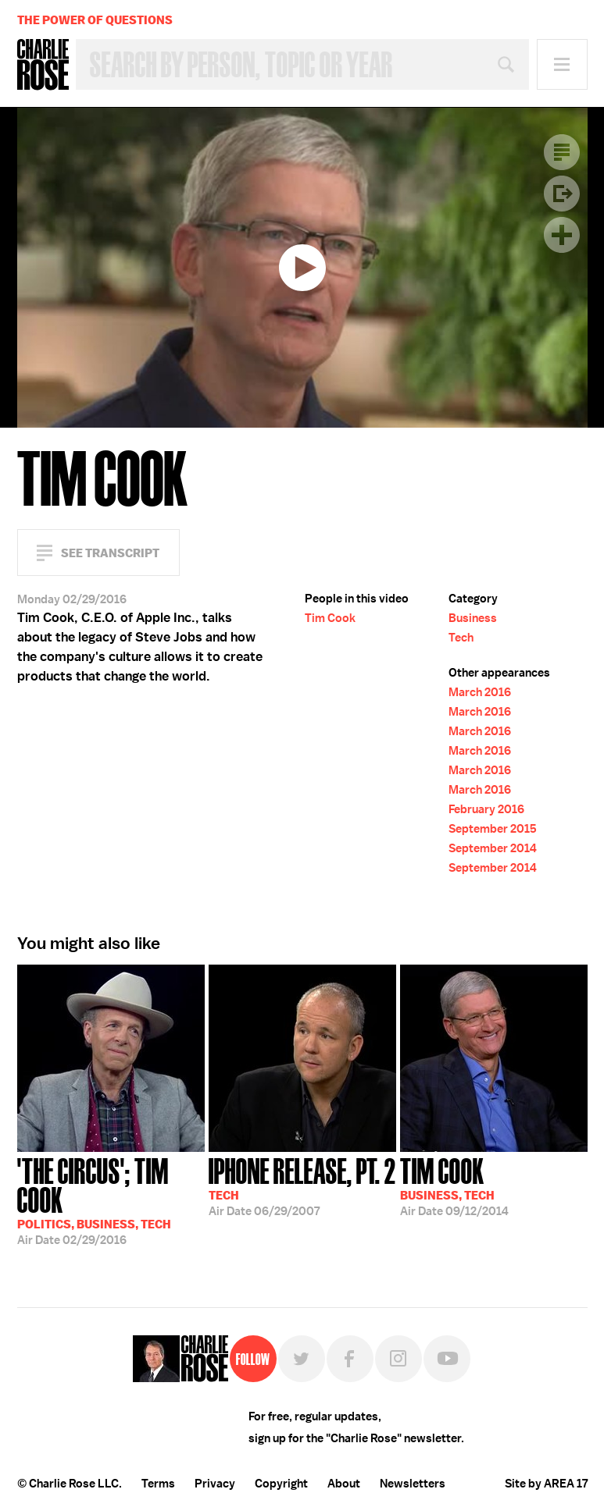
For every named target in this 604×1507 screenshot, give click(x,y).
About (343, 1483)
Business (473, 618)
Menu (562, 64)
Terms (158, 1483)
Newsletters (412, 1483)
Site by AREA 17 (546, 1483)
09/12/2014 (454, 1185)
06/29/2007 (302, 1185)
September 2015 (493, 829)
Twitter (301, 1358)
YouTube (447, 1358)
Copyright (281, 1483)
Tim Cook (330, 618)
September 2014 (493, 848)
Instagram (398, 1358)
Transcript (562, 152)
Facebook (350, 1358)
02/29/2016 (111, 1200)
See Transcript (110, 553)
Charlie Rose (43, 65)
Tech (461, 637)
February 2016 (486, 809)
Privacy (215, 1483)
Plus (562, 235)
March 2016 (480, 692)
